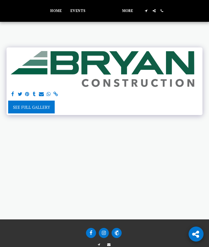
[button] (167, 11)
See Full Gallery (31, 107)
